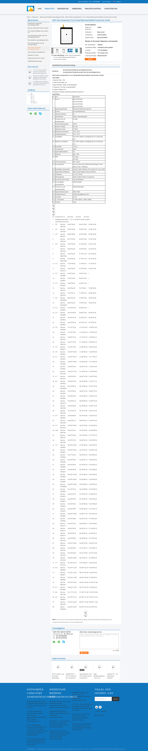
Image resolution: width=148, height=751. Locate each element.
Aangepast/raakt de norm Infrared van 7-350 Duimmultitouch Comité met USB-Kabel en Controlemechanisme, (81, 696)
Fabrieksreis (77, 9)
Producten (49, 9)
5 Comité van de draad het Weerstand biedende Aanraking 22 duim (41, 83)
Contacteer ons (110, 9)
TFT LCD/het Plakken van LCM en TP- (38, 31)
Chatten (91, 59)
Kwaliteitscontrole (93, 9)
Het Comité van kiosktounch (36, 52)
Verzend (115, 699)
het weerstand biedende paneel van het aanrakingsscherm (67, 622)
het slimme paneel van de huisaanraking (36, 43)
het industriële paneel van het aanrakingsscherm (37, 36)
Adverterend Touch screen (36, 58)
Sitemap (103, 711)
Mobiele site (99, 715)
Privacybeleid (31, 749)
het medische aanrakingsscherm (38, 40)
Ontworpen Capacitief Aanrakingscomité (35, 24)
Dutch (118, 1)
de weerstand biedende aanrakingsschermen (99, 619)
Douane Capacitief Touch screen (38, 28)
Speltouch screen (33, 55)
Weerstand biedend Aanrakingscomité (52, 17)
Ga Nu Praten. (106, 1)
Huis (39, 9)
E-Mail (97, 711)
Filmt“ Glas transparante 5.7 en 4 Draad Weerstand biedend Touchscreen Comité (67, 57)
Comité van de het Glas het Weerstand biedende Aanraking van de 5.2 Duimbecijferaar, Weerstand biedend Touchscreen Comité (59, 735)
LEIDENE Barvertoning (35, 61)
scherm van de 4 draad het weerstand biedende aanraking (71, 619)
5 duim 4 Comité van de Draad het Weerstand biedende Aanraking (40, 77)
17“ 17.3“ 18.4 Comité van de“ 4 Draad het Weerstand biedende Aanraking (39, 72)
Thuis (28, 17)
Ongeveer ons (63, 9)
